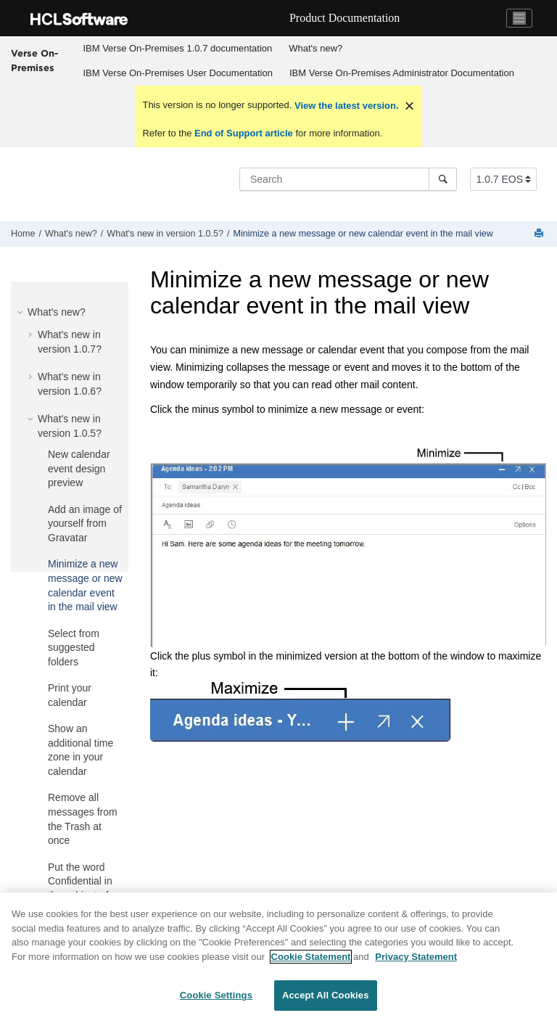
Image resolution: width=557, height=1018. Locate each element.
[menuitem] (178, 48)
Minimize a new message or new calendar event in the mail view (362, 234)
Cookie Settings (216, 995)
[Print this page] (540, 234)
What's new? (315, 48)
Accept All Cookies (325, 995)
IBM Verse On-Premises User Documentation (178, 72)
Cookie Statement (311, 957)
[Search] (443, 179)
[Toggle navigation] (519, 18)
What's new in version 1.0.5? (165, 234)
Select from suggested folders (73, 648)
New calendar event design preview (79, 468)
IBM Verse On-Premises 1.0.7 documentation (177, 48)
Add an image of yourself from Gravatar (85, 523)
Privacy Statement (416, 957)
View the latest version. (345, 105)
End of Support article (243, 133)
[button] (22, 312)
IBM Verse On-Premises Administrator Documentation (401, 72)
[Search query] (348, 179)
